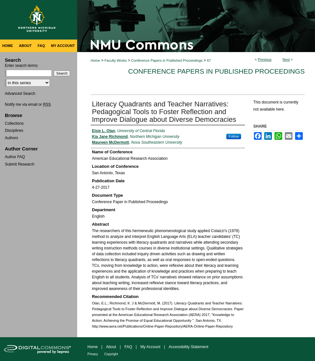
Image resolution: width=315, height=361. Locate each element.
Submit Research (19, 164)
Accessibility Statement (188, 347)
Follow (234, 136)
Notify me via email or (28, 104)
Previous (265, 59)
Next (286, 59)
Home (95, 60)
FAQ (128, 347)
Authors (11, 138)
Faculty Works (115, 60)
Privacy (92, 354)
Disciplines (14, 130)
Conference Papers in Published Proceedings (167, 60)
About (111, 347)
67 (209, 60)
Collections (14, 123)
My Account (150, 347)
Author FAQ (15, 157)
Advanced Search (20, 93)
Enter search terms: (22, 65)
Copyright (111, 354)
